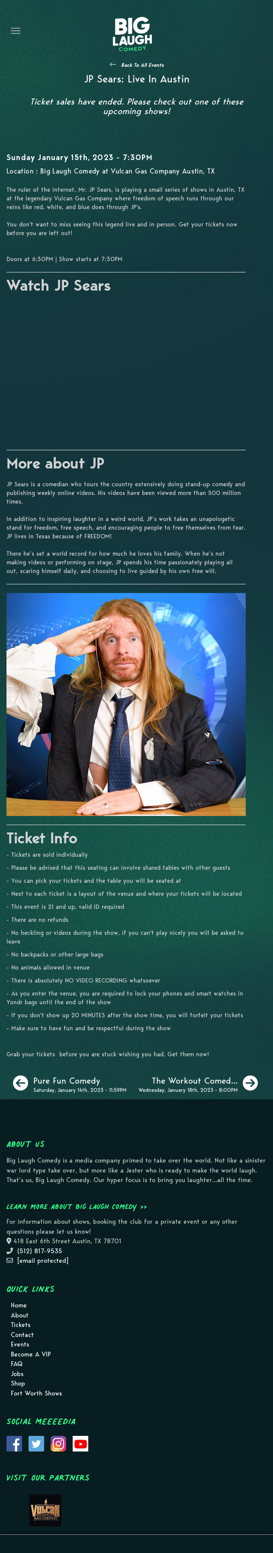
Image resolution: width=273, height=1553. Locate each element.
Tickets (20, 1325)
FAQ (16, 1364)
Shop (18, 1383)
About (20, 1315)
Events (20, 1344)
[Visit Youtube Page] (80, 1443)
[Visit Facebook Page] (14, 1443)
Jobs (17, 1374)
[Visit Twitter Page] (36, 1443)
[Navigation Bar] (15, 31)
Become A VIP (31, 1354)
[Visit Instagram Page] (58, 1443)
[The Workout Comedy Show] (198, 1083)
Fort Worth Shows (36, 1393)
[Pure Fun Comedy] (69, 1083)
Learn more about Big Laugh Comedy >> (76, 1206)
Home (19, 1305)
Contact (22, 1335)
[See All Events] (137, 65)
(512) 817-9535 (39, 1251)
